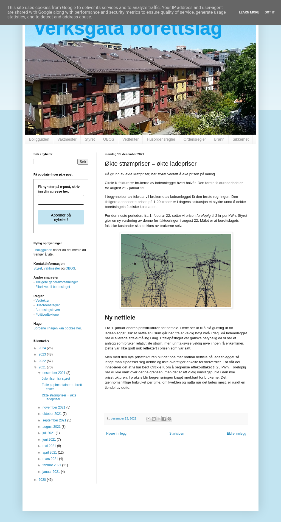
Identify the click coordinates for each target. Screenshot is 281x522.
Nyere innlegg (116, 433)
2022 (43, 361)
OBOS (108, 139)
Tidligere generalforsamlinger (56, 282)
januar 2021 (52, 472)
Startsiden (176, 433)
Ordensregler (195, 139)
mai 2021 (50, 446)
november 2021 (54, 407)
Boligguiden (39, 139)
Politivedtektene (47, 314)
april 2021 (50, 452)
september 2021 (55, 420)
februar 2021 (52, 465)
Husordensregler (161, 139)
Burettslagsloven (47, 310)
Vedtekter (130, 139)
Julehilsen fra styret (56, 379)
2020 (43, 480)
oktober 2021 (53, 414)
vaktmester (52, 268)
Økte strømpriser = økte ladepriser (59, 397)
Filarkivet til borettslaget (52, 287)
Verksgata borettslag (128, 28)
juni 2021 (50, 440)
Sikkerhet (241, 139)
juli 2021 (49, 433)
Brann (219, 139)
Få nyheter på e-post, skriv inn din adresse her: (59, 189)
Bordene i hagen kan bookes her (57, 328)
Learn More (249, 12)
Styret (90, 139)
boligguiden (43, 250)
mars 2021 (51, 459)
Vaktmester (67, 139)
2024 (43, 348)
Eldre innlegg (236, 433)
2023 (43, 354)
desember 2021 (54, 373)
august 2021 (52, 427)
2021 (43, 367)
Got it (270, 12)
